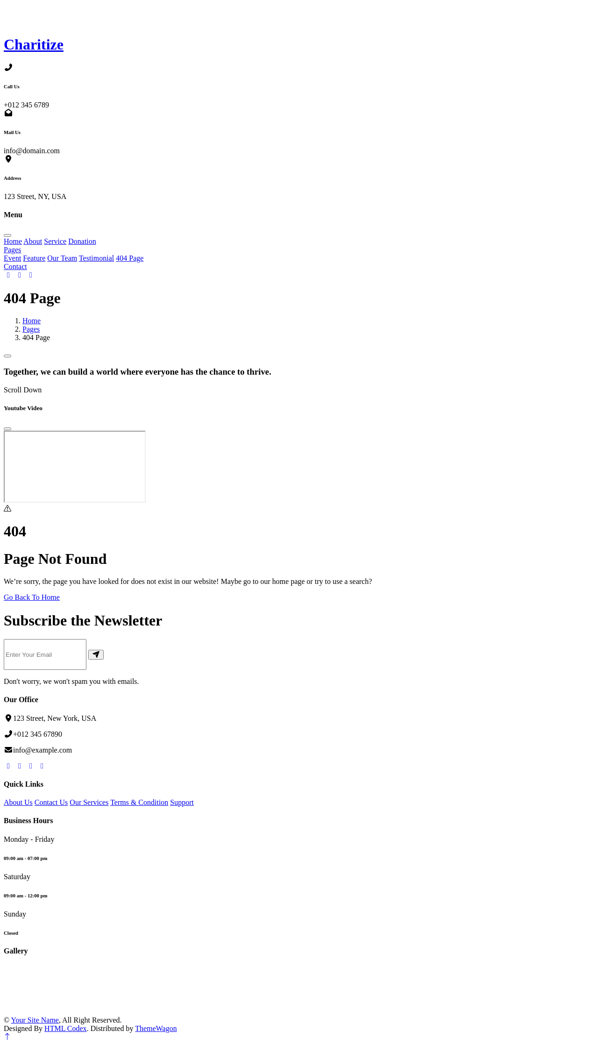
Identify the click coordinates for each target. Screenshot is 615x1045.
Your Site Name (35, 1020)
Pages (12, 250)
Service (55, 241)
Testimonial (96, 258)
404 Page (129, 258)
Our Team (62, 258)
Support (182, 802)
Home (13, 241)
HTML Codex (65, 1028)
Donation (82, 241)
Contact (15, 266)
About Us (18, 802)
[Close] (7, 428)
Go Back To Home (32, 597)
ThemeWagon (156, 1028)
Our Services (89, 802)
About (32, 241)
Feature (34, 258)
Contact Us (51, 802)
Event (12, 258)
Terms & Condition (139, 802)
